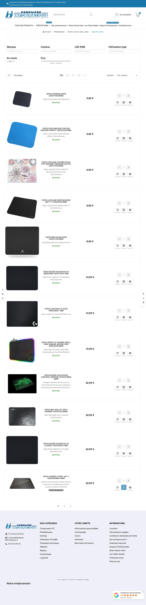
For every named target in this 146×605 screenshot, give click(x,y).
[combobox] (70, 15)
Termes (86, 579)
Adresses (79, 539)
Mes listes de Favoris (84, 543)
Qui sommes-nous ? (118, 539)
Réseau (43, 550)
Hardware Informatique (130, 593)
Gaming (43, 536)
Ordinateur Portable (49, 539)
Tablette (43, 547)
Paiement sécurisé (118, 543)
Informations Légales (119, 532)
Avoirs (77, 536)
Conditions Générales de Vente (123, 536)
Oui (12, 61)
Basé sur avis (126, 597)
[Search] (91, 14)
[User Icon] (123, 14)
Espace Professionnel (119, 547)
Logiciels (44, 558)
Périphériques (46, 532)
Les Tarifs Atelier (117, 554)
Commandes (80, 532)
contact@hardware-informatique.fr (14, 539)
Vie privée (79, 579)
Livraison (114, 528)
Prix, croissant (127, 75)
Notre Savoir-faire (117, 550)
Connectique (45, 554)
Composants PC (47, 528)
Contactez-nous (117, 558)
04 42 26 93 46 (14, 544)
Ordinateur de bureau (49, 543)
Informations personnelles (86, 528)
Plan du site (115, 561)
